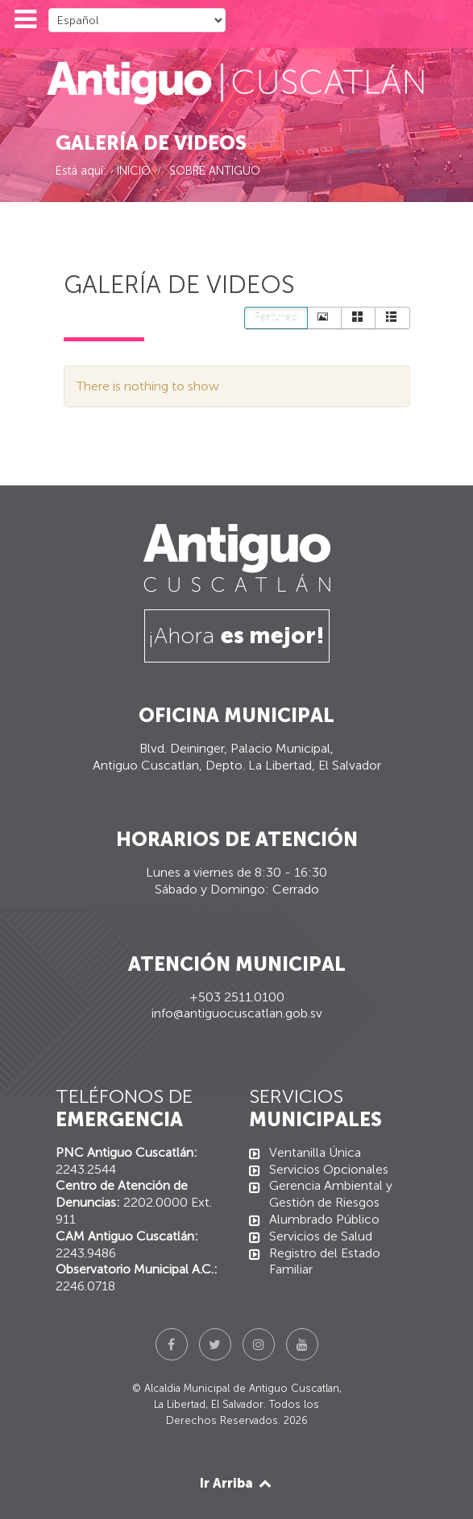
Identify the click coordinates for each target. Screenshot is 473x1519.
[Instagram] (259, 1344)
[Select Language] (137, 20)
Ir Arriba (236, 1483)
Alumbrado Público (324, 1219)
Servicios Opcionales (328, 1169)
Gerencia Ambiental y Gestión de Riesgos (330, 1194)
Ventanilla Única (315, 1152)
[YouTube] (302, 1344)
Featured (276, 318)
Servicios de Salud (320, 1236)
